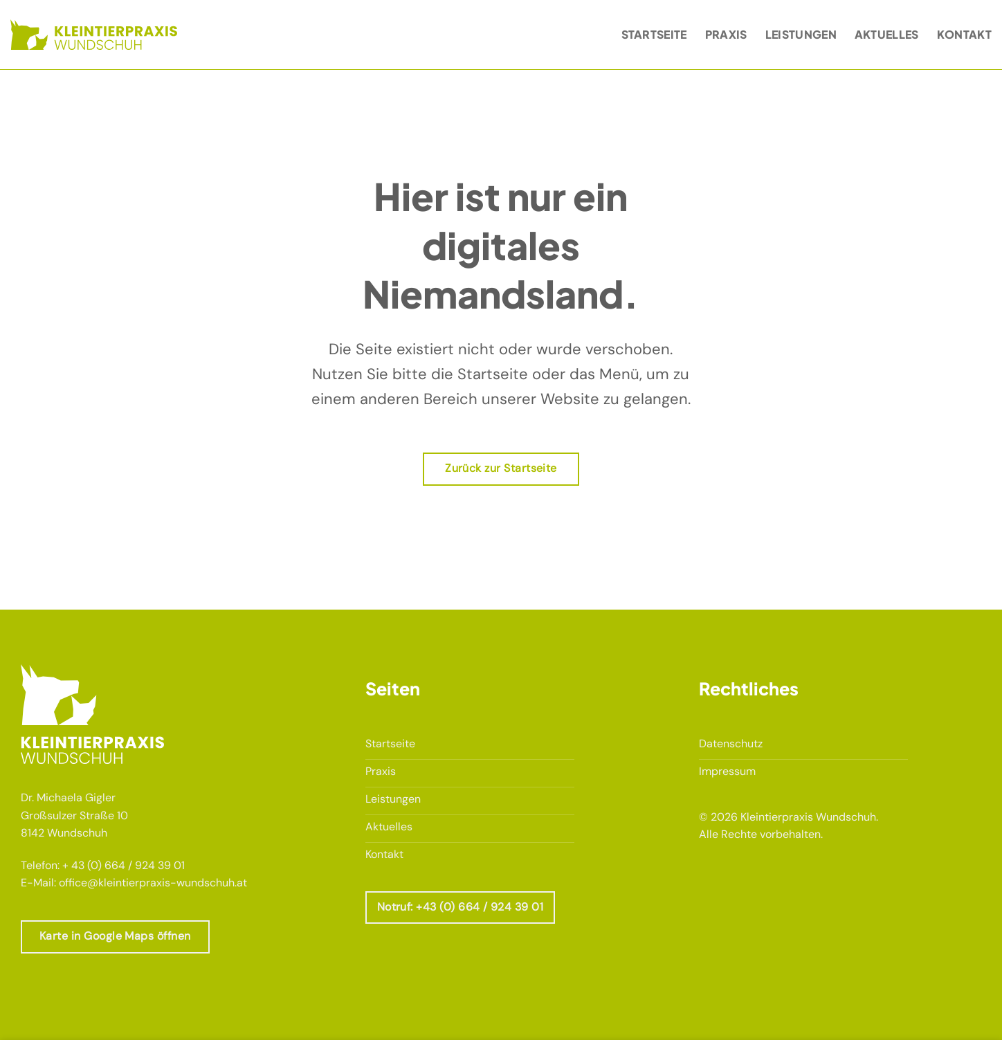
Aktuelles (887, 34)
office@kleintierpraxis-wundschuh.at (153, 882)
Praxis (726, 34)
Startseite (654, 34)
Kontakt (964, 34)
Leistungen (801, 34)
